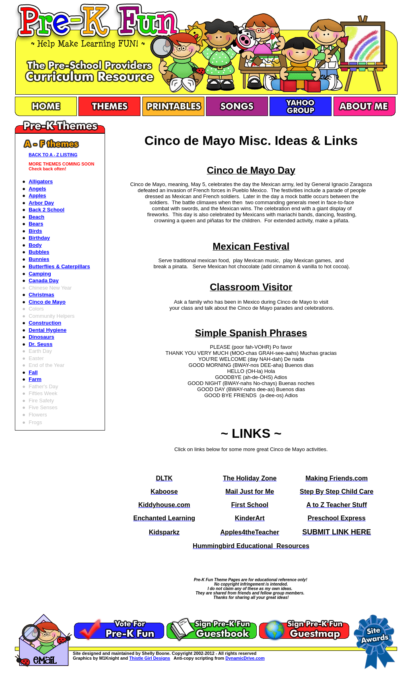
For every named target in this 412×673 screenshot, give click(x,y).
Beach (36, 217)
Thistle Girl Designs (149, 658)
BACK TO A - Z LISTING (53, 154)
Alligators (41, 181)
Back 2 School (46, 210)
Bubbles (39, 252)
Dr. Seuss (40, 344)
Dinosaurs (41, 337)
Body (35, 245)
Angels (37, 189)
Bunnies (39, 259)
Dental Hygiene (47, 330)
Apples (37, 196)
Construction (45, 323)
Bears (36, 224)
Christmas (41, 295)
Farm (35, 379)
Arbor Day (41, 203)
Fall (33, 372)
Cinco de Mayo (47, 302)
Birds (35, 231)
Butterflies (59, 266)
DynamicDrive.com (245, 658)
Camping (40, 274)
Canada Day (43, 280)
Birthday (39, 238)
